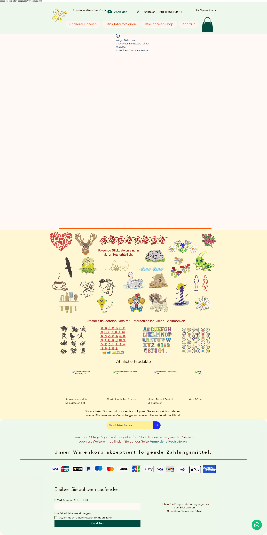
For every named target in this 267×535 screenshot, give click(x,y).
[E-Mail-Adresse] (96, 506)
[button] (207, 24)
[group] (133, 388)
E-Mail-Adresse (71, 500)
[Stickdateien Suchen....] (127, 425)
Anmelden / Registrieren (168, 441)
